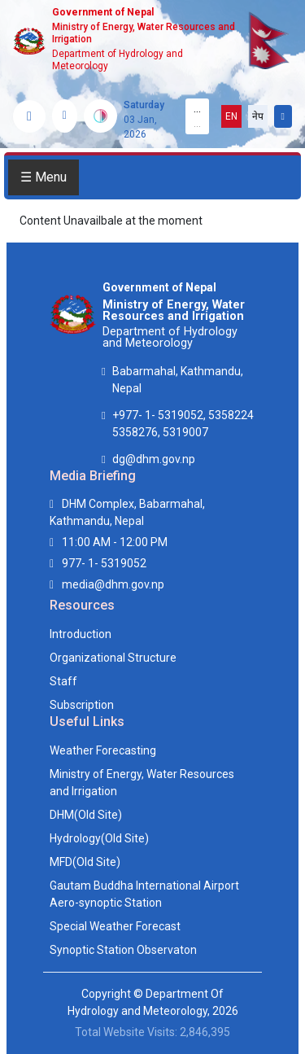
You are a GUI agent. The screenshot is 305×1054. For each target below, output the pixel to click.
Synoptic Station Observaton (123, 949)
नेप (258, 116)
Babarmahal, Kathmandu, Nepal (177, 380)
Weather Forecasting (103, 750)
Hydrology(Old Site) (99, 838)
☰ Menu (43, 177)
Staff (63, 681)
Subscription (82, 704)
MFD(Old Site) (85, 861)
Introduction (80, 634)
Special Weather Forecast (115, 926)
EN (231, 116)
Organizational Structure (113, 657)
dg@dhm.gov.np (153, 459)
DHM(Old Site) (86, 814)
